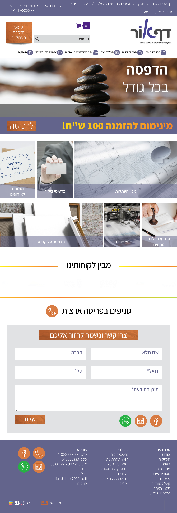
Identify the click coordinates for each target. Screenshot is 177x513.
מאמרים (126, 3)
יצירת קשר (164, 11)
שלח (30, 419)
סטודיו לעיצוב (160, 473)
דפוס (166, 464)
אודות (153, 3)
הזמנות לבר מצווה (116, 464)
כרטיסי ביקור (119, 454)
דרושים (113, 3)
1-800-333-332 (69, 454)
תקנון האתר (162, 488)
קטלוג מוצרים (82, 3)
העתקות (22, 52)
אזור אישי (148, 11)
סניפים (82, 483)
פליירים (123, 473)
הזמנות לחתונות (117, 459)
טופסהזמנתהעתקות (18, 32)
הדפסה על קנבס (117, 478)
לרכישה (22, 126)
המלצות (99, 3)
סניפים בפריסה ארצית (96, 310)
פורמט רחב (162, 468)
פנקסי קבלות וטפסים (114, 468)
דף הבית (166, 3)
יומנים (124, 483)
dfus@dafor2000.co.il (70, 478)
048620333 (70, 459)
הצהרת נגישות (160, 493)
